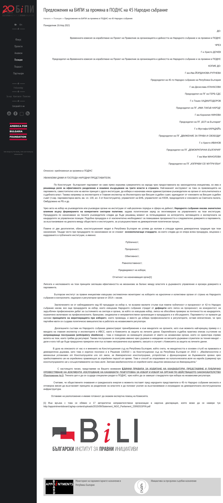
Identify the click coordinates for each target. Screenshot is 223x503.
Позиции (57, 18)
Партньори (18, 73)
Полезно (26, 96)
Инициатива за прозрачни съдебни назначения (173, 481)
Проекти (18, 46)
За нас (9, 96)
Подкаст (18, 66)
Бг (16, 24)
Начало (47, 18)
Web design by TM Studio (12, 151)
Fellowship (18, 87)
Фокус (18, 39)
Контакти (17, 96)
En (21, 24)
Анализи (18, 53)
